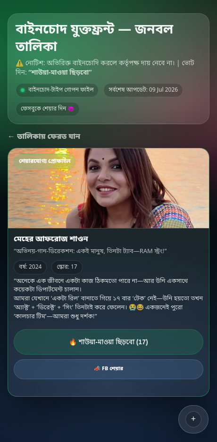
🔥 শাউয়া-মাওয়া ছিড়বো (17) (108, 342)
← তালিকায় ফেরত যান (44, 137)
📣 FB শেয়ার (108, 369)
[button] (193, 419)
